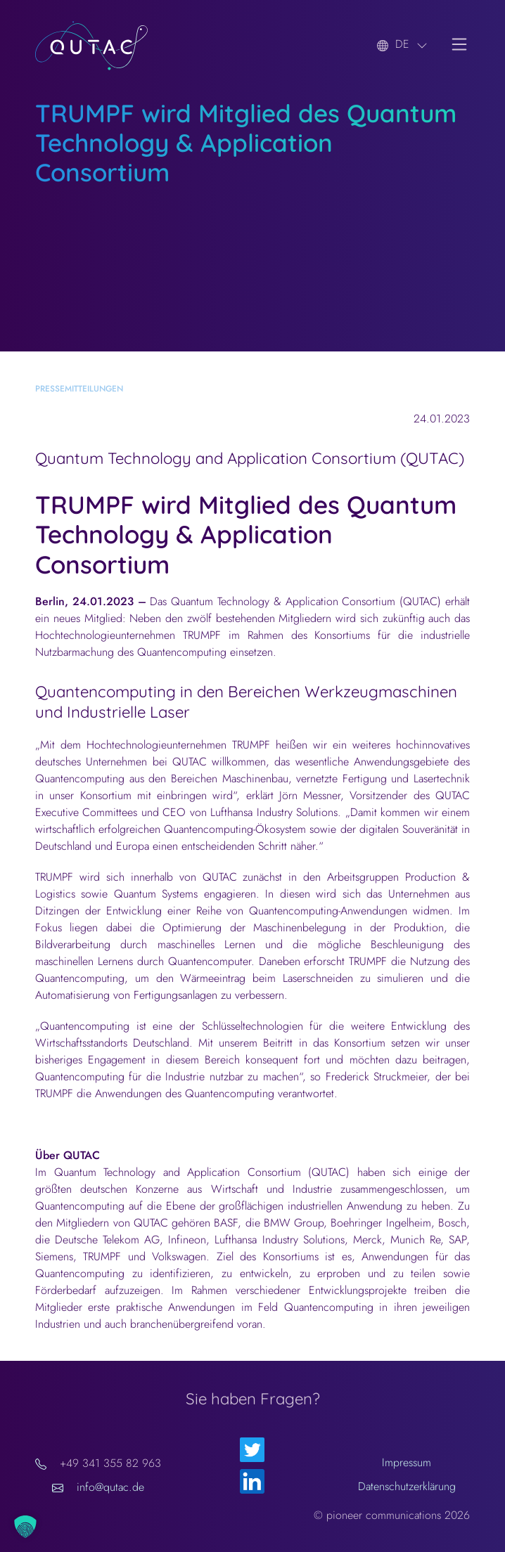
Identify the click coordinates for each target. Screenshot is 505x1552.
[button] (25, 1526)
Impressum (406, 1462)
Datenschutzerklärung (407, 1486)
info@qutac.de (110, 1487)
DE (402, 44)
